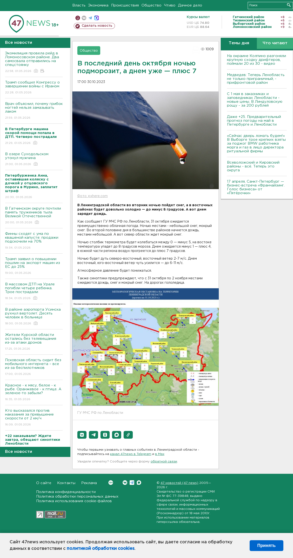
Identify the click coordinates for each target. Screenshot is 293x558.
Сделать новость (97, 25)
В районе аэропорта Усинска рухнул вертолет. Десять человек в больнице (34, 317)
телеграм (90, 18)
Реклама (89, 483)
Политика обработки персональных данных (77, 496)
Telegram (132, 482)
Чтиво (169, 5)
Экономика (98, 5)
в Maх (159, 454)
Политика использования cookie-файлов (74, 501)
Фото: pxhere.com (92, 196)
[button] (82, 435)
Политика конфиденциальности (66, 492)
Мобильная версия (77, 18)
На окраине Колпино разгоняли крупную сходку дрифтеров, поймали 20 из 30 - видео (256, 59)
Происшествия (125, 5)
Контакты (66, 483)
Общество (151, 5)
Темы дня (239, 43)
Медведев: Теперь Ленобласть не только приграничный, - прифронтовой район (256, 78)
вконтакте (84, 18)
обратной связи (164, 461)
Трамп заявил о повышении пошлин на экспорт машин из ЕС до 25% (34, 266)
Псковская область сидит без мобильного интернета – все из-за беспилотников (34, 367)
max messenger (96, 18)
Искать (289, 5)
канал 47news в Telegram (130, 454)
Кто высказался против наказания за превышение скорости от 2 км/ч (34, 418)
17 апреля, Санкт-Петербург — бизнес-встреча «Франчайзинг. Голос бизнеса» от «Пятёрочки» (256, 187)
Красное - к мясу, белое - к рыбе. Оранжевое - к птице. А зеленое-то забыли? (34, 392)
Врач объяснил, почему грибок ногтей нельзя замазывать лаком (34, 111)
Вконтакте (110, 482)
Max (139, 482)
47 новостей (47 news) (179, 483)
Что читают (275, 43)
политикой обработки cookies (100, 549)
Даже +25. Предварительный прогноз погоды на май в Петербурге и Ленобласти (254, 120)
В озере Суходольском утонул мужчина (34, 159)
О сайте (43, 483)
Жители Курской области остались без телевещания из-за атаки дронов (34, 342)
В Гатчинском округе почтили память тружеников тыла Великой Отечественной (34, 215)
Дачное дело (190, 5)
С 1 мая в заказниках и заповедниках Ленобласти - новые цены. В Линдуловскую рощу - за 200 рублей (254, 99)
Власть (79, 5)
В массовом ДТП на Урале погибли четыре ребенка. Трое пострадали (34, 291)
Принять (266, 545)
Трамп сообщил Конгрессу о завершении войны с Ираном (34, 88)
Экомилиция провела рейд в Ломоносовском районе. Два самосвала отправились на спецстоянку (34, 62)
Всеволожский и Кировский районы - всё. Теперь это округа (253, 166)
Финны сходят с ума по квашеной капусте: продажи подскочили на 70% (34, 241)
